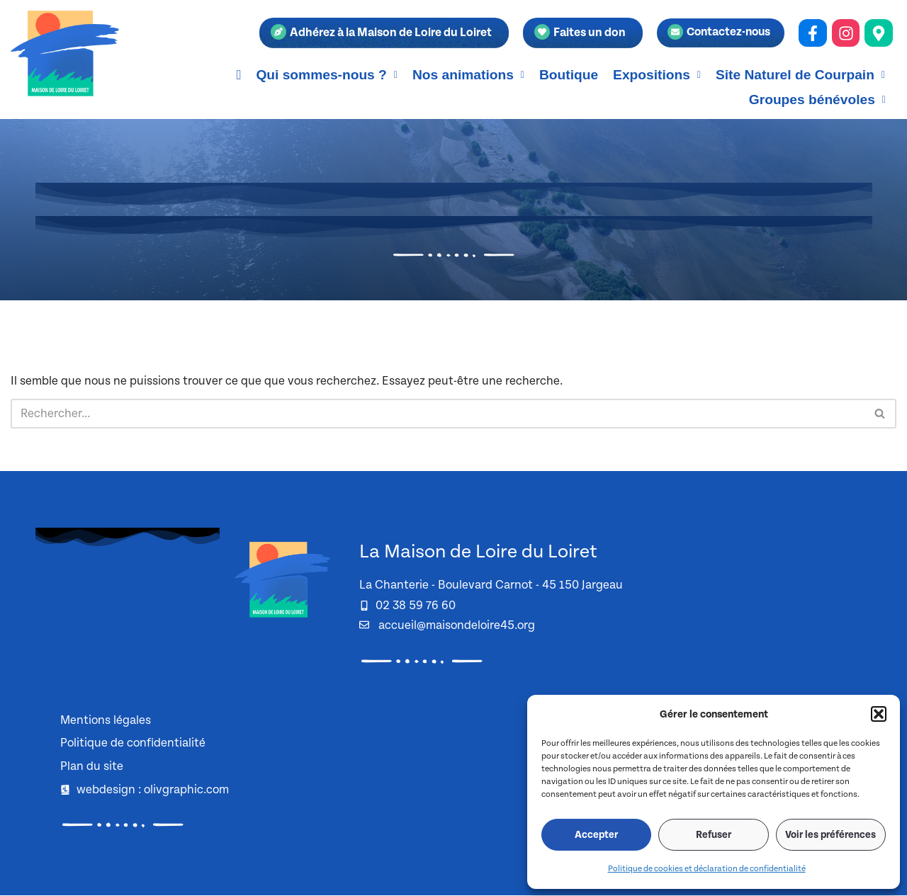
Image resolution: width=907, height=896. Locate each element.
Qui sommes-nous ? (327, 74)
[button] (879, 714)
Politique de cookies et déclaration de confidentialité (707, 868)
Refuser (713, 835)
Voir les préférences (830, 835)
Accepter (596, 835)
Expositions (657, 74)
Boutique (568, 74)
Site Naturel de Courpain (800, 74)
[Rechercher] (437, 414)
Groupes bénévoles (817, 99)
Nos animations (468, 74)
